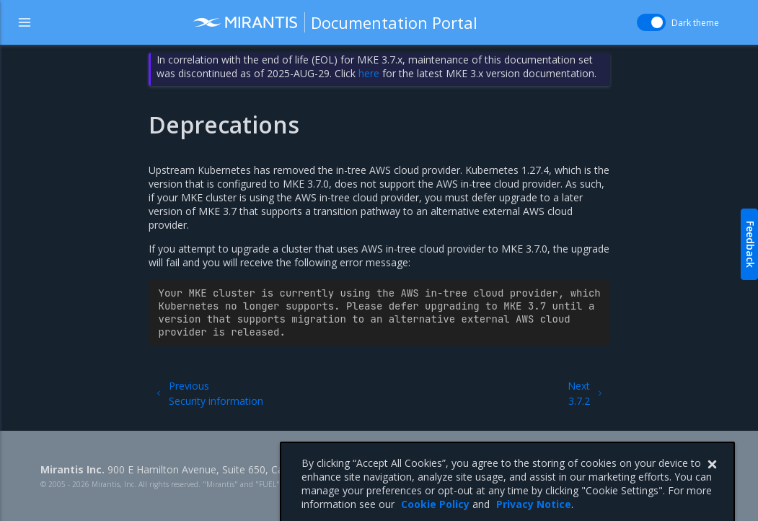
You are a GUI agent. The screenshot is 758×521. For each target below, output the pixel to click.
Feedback (750, 244)
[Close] (712, 480)
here (368, 73)
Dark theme (695, 23)
